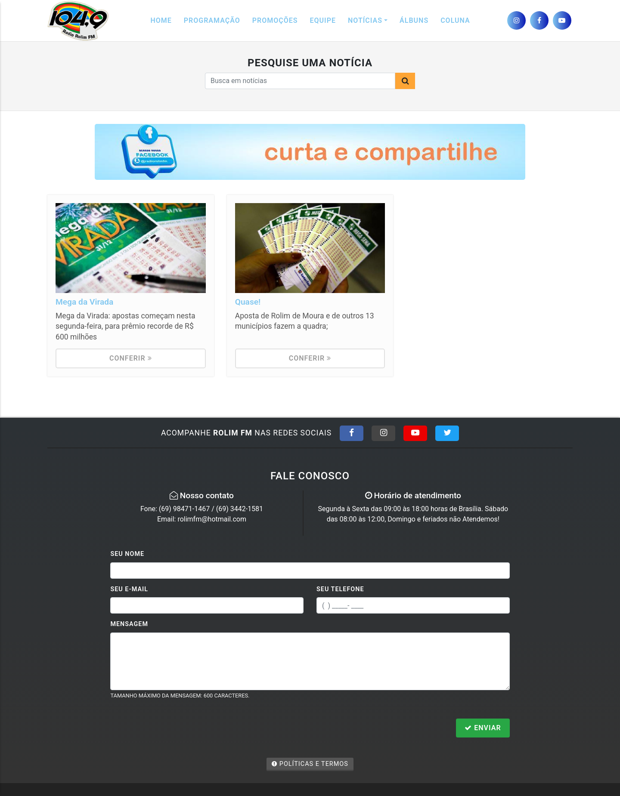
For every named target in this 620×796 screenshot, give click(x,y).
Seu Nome (127, 554)
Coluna (455, 20)
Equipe (323, 20)
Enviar (483, 728)
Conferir (130, 358)
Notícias (365, 20)
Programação (212, 20)
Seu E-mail (129, 589)
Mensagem (129, 624)
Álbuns (414, 20)
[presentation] (175, 729)
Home (160, 20)
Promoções (275, 20)
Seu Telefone (340, 589)
